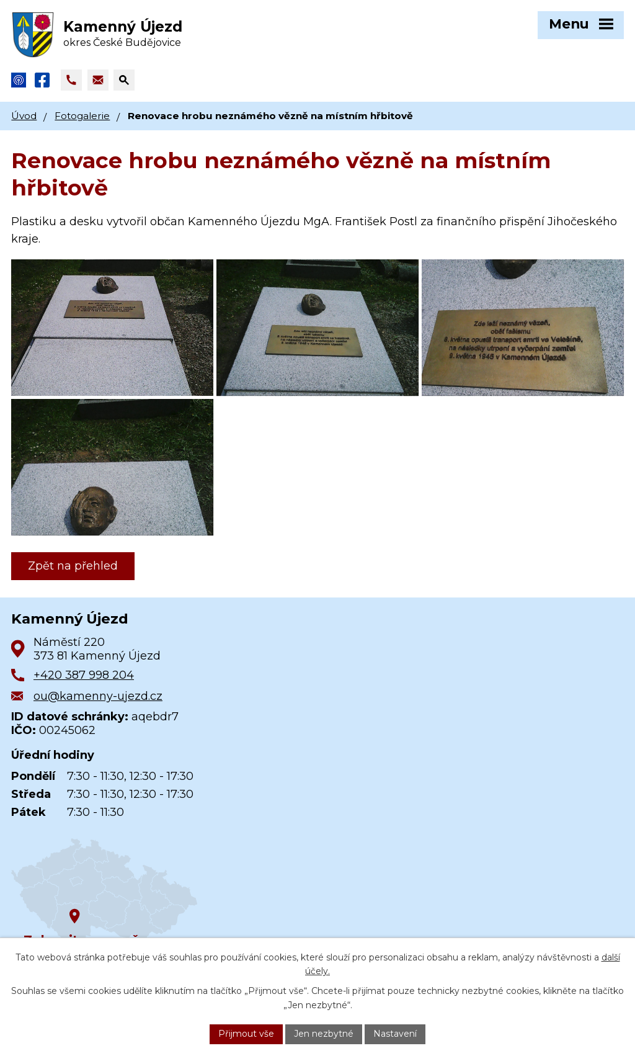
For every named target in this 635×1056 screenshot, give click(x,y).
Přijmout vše (246, 1033)
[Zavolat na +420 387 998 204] (71, 80)
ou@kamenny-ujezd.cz (97, 696)
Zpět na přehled (73, 566)
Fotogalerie (82, 116)
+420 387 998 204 (83, 675)
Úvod (24, 116)
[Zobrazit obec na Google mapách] (104, 891)
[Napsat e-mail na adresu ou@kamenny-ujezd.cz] (98, 80)
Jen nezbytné (323, 1033)
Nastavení (395, 1033)
